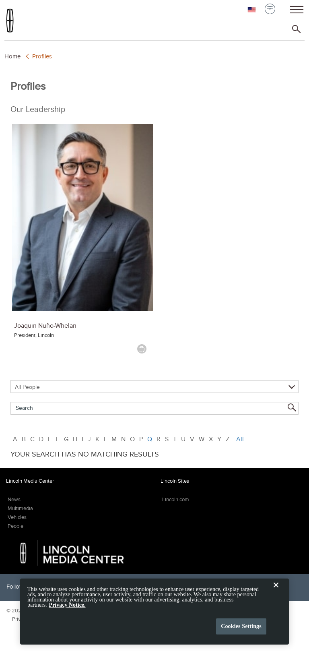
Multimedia (20, 508)
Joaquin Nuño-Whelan (45, 325)
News (14, 499)
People (15, 526)
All (240, 439)
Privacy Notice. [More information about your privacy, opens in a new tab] (67, 610)
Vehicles (17, 517)
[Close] (276, 596)
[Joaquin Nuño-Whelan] (82, 217)
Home (12, 56)
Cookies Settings (241, 631)
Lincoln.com (175, 499)
